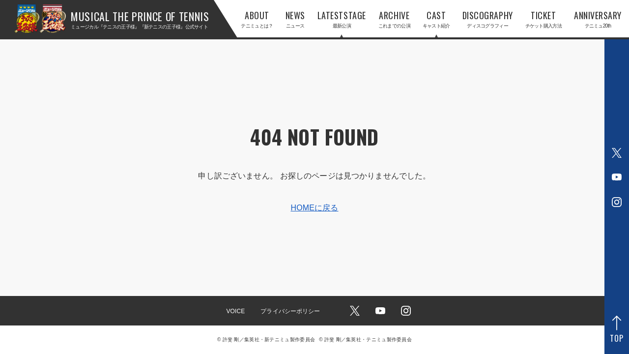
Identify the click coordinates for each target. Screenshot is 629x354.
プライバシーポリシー (290, 311)
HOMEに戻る (314, 208)
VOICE (235, 311)
